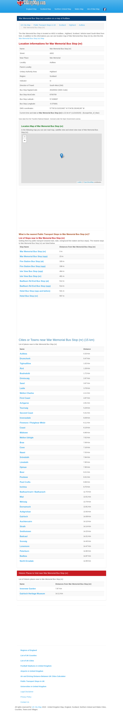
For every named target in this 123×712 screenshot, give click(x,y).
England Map (31, 9)
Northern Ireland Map (63, 9)
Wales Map (79, 9)
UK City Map (37, 707)
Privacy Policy (25, 697)
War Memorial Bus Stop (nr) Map (31, 38)
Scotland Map (45, 9)
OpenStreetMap (89, 182)
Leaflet (79, 182)
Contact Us (24, 702)
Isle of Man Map (93, 9)
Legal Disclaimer (26, 692)
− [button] (24, 140)
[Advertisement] (61, 208)
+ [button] (24, 137)
